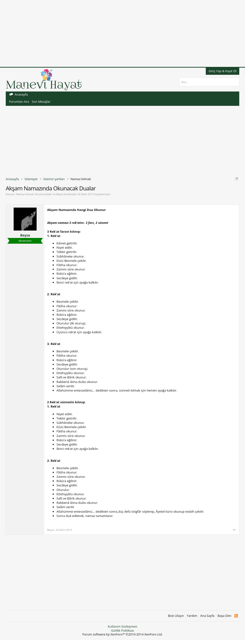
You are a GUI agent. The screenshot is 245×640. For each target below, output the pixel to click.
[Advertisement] (122, 33)
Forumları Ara (19, 101)
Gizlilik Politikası (122, 630)
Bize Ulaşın (176, 616)
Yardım (192, 616)
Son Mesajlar (41, 101)
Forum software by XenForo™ (122, 634)
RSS (236, 616)
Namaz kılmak (24, 194)
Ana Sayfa (207, 616)
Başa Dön (224, 616)
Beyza (59, 194)
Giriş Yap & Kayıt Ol (222, 71)
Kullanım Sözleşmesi (122, 626)
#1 (234, 530)
